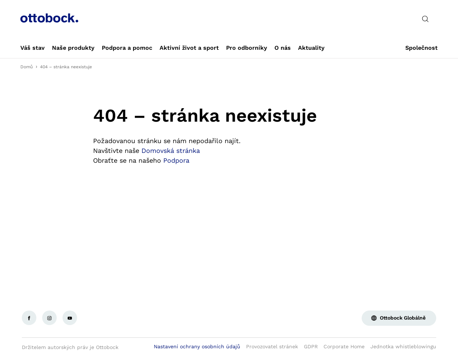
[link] (32, 48)
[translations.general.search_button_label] (425, 19)
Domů (26, 66)
